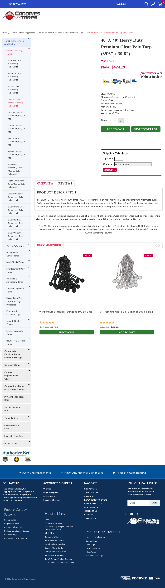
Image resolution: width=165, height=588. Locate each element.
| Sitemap (32, 579)
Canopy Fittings (12, 365)
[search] (143, 4)
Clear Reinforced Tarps (74, 33)
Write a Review (151, 76)
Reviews (65, 183)
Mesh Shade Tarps (15, 262)
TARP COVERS (91, 492)
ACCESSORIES (91, 507)
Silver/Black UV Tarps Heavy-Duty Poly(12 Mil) (15, 223)
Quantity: (106, 120)
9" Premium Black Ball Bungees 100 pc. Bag (65, 311)
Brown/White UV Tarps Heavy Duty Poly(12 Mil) (15, 197)
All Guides (49, 533)
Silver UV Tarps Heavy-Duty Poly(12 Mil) (14, 63)
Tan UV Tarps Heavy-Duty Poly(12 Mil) (13, 89)
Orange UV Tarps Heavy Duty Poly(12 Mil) (16, 115)
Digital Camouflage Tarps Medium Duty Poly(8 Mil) (16, 184)
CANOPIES (89, 496)
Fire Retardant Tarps (94, 555)
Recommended (49, 245)
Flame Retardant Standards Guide (59, 562)
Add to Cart (66, 332)
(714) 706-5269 (17, 3)
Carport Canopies (11, 523)
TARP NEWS (90, 518)
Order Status (49, 496)
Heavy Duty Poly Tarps (14, 52)
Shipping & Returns (51, 500)
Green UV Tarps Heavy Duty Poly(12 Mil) (16, 128)
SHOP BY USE (90, 489)
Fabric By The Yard (13, 436)
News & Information (53, 523)
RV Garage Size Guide (54, 555)
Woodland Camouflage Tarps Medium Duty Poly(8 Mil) (16, 169)
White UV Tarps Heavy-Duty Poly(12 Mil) (14, 76)
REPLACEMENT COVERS (95, 500)
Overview (45, 183)
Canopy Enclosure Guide (55, 551)
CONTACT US (90, 511)
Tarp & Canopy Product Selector (58, 559)
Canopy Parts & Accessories (16, 538)
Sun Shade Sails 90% (12, 409)
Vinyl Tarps (90, 544)
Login (45, 492)
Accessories (10, 443)
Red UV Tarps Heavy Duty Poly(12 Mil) (16, 141)
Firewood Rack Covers (11, 427)
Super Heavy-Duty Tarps (15, 290)
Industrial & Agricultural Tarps (50, 33)
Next (159, 245)
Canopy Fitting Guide (54, 548)
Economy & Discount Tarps (13, 313)
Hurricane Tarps (93, 548)
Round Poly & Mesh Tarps (15, 342)
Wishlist (121, 3)
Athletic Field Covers (12, 323)
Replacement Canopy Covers (16, 531)
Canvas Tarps (91, 541)
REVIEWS (88, 514)
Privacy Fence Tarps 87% (14, 398)
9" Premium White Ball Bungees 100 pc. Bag (126, 311)
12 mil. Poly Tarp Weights (55, 544)
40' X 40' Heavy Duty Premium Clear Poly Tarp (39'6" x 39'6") (110, 33)
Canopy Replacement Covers (11, 375)
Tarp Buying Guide (53, 537)
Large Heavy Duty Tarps (14, 332)
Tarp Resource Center (54, 540)
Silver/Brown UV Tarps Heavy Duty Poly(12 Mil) (15, 210)
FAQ (47, 519)
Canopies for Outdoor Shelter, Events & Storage (13, 354)
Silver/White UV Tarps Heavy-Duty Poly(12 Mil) (15, 236)
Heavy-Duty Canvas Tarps (12, 254)
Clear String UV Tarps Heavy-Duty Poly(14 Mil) (15, 102)
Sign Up (54, 492)
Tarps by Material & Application (23, 33)
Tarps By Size (11, 418)
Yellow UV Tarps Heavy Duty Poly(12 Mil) (16, 154)
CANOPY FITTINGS (93, 503)
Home (4, 33)
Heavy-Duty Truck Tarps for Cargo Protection (15, 301)
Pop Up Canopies (11, 520)
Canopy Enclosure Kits (14, 527)
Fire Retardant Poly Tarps (15, 270)
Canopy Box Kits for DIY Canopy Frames (14, 388)
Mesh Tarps (91, 552)
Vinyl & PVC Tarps (15, 246)
